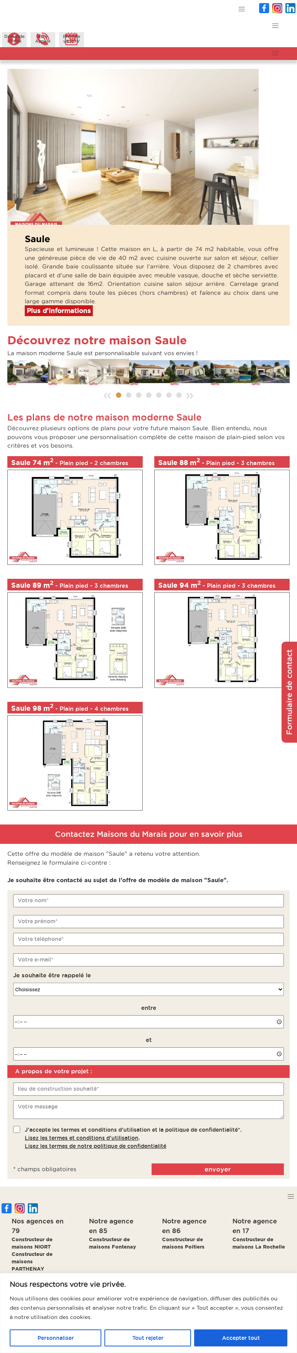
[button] (242, 9)
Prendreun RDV (71, 38)
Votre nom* (33, 900)
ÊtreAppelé (43, 38)
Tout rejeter (148, 1338)
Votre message (38, 1106)
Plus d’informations (59, 310)
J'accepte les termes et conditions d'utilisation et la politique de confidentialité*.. (133, 1138)
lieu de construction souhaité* (58, 1089)
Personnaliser (56, 1338)
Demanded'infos (14, 38)
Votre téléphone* (41, 939)
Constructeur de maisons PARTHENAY (32, 1261)
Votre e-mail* (35, 959)
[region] (148, 1313)
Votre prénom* (38, 921)
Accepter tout (241, 1338)
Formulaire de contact (289, 692)
